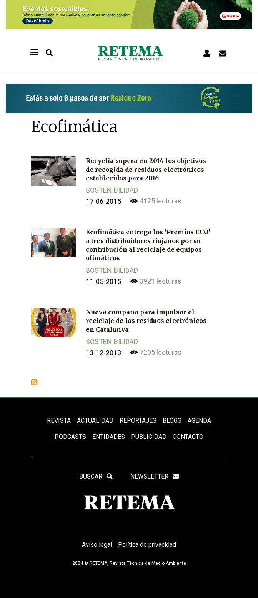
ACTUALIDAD (95, 420)
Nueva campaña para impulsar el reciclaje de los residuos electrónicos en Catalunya (146, 320)
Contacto (188, 436)
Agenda (199, 420)
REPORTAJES (138, 420)
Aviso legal (97, 544)
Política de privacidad (147, 544)
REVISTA (59, 420)
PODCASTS (70, 436)
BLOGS (172, 420)
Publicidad (148, 436)
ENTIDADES (108, 436)
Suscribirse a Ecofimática (34, 382)
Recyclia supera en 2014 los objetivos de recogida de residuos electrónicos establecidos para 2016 (146, 169)
